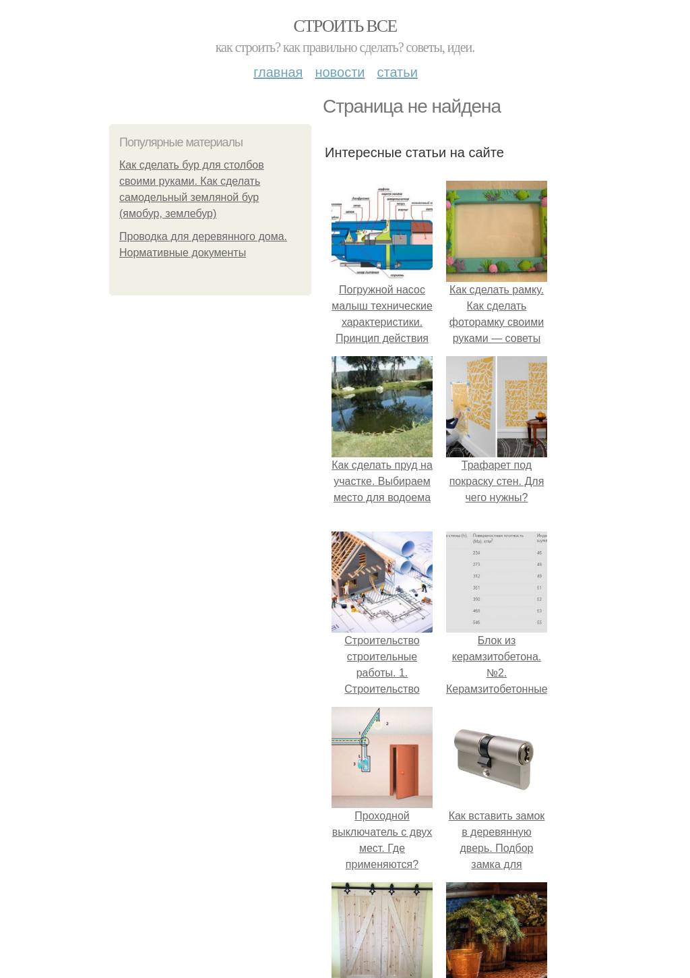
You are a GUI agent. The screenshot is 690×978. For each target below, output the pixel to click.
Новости (340, 72)
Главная (278, 72)
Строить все (344, 26)
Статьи (397, 72)
